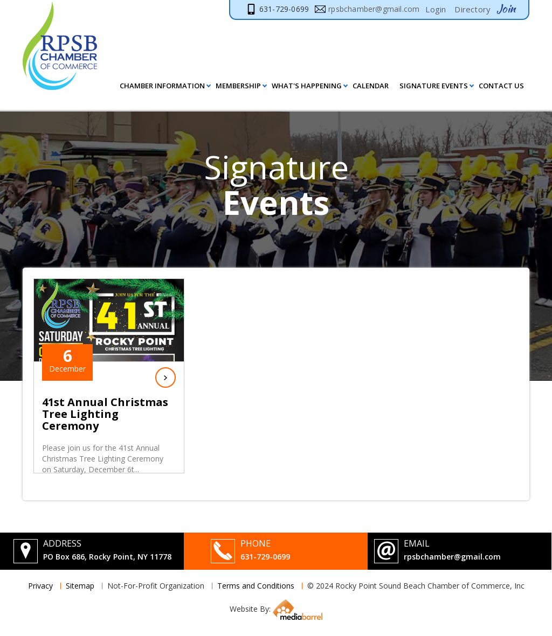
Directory (472, 9)
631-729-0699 (265, 556)
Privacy (40, 586)
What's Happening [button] (307, 85)
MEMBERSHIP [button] (238, 85)
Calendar (371, 85)
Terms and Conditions (255, 586)
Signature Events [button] (433, 85)
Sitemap (80, 586)
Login (435, 9)
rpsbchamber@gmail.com (452, 556)
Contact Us (501, 85)
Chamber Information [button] (162, 85)
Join (505, 8)
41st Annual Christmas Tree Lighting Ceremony (105, 414)
